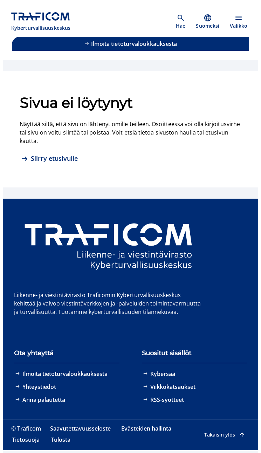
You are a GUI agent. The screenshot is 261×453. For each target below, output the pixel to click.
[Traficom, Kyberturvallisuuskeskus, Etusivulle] (44, 21)
